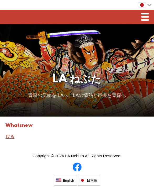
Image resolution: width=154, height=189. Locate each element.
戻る (10, 136)
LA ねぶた (77, 79)
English (68, 180)
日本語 (92, 180)
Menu (146, 17)
